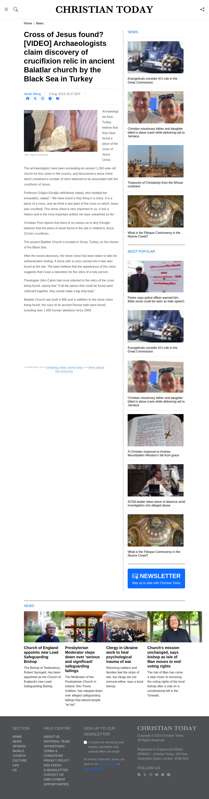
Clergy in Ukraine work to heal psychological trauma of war (122, 655)
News (40, 23)
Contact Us (54, 774)
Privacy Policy (56, 760)
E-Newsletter (56, 770)
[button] (6, 10)
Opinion (18, 746)
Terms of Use (108, 764)
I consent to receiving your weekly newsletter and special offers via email (106, 747)
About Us (52, 736)
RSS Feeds (52, 765)
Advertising (54, 746)
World (18, 751)
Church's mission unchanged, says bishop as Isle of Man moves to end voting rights (164, 657)
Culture (19, 760)
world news (75, 367)
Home (28, 23)
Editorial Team (57, 741)
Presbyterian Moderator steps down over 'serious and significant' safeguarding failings (82, 659)
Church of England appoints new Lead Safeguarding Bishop (41, 655)
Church (19, 755)
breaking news (56, 367)
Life (15, 765)
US (14, 770)
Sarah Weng (32, 94)
